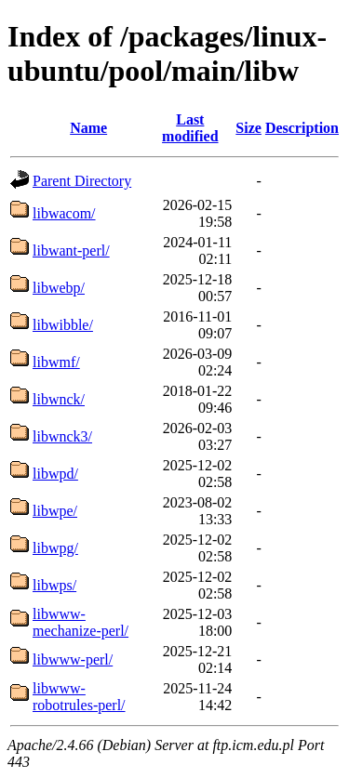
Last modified (190, 128)
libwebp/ (59, 288)
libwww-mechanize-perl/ (80, 622)
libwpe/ (55, 511)
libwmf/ (56, 362)
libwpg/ (55, 548)
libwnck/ (59, 399)
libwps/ (54, 585)
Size (248, 128)
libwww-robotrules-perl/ (79, 696)
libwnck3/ (62, 436)
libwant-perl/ (71, 250)
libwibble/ (63, 325)
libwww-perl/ (73, 659)
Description (302, 128)
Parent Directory (82, 181)
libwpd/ (55, 473)
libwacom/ (64, 213)
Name (88, 128)
